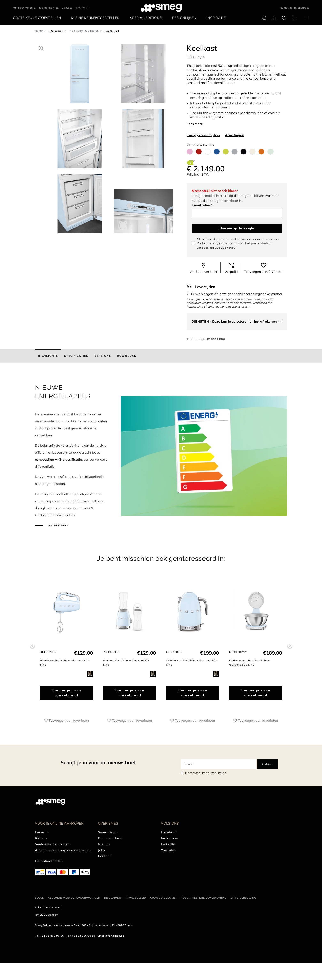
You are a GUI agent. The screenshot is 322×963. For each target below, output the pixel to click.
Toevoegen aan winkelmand (66, 692)
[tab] (48, 356)
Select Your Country (47, 907)
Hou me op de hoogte (237, 228)
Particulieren (206, 243)
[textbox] (84, 7)
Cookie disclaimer (163, 897)
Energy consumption (203, 135)
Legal (39, 897)
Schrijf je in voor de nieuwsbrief (98, 762)
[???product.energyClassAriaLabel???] (191, 162)
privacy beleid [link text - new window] (217, 773)
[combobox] (84, 7)
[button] (41, 47)
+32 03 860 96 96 (52, 935)
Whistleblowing (243, 897)
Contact (67, 7)
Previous (32, 645)
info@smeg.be (114, 935)
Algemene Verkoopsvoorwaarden (74, 897)
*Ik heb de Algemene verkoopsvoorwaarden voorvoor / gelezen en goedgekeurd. (238, 243)
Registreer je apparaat (294, 7)
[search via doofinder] (264, 18)
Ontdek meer (58, 525)
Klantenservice (49, 7)
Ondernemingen (231, 243)
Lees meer (194, 124)
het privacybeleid (258, 243)
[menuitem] (38, 17)
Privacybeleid (135, 897)
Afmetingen (234, 135)
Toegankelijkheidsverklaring (204, 897)
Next (289, 645)
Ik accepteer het (206, 773)
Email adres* (202, 205)
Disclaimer (112, 897)
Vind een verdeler (24, 7)
